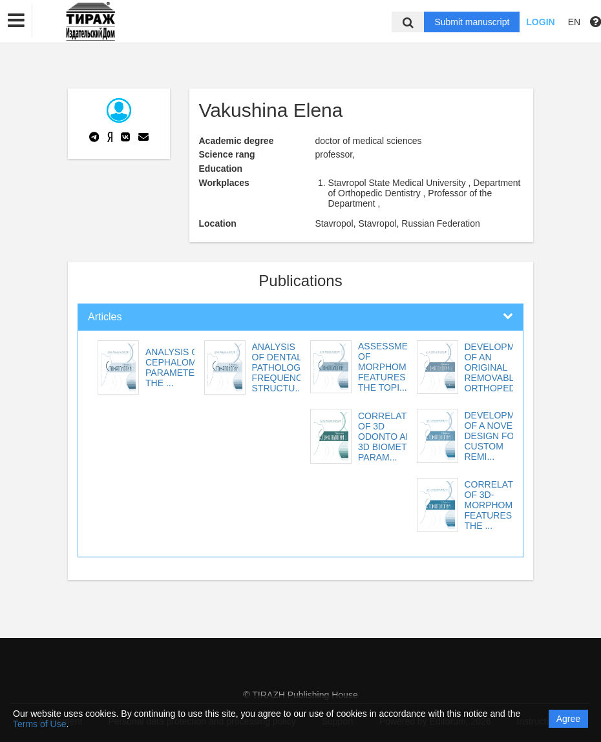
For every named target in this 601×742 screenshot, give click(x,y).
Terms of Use (39, 724)
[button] (16, 21)
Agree (568, 719)
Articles (104, 316)
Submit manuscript (471, 22)
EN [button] (574, 22)
